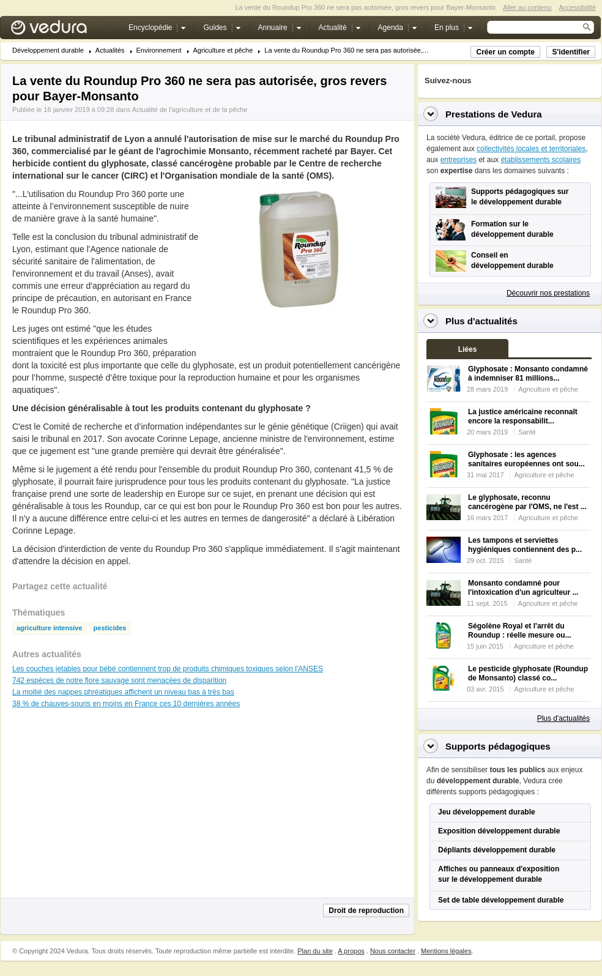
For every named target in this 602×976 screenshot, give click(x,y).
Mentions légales (446, 951)
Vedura (63, 30)
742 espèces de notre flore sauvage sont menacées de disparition (119, 680)
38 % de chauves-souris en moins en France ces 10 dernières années (126, 703)
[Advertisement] (303, 339)
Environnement (159, 50)
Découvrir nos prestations (548, 293)
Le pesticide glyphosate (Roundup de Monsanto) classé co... (528, 673)
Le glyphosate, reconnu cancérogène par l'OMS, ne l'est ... (527, 502)
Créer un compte (505, 52)
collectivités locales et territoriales (531, 148)
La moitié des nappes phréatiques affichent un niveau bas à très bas (123, 692)
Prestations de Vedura (493, 114)
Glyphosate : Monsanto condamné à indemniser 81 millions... (528, 373)
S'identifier (571, 52)
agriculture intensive (50, 628)
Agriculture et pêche (223, 50)
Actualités (110, 50)
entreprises (458, 159)
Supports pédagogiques (498, 746)
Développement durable (48, 50)
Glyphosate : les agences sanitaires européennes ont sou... (526, 459)
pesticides (110, 628)
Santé (527, 432)
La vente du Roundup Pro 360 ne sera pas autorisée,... (346, 50)
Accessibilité (577, 7)
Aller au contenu (527, 7)
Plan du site (314, 951)
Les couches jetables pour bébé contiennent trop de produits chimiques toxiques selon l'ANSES (167, 669)
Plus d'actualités (563, 718)
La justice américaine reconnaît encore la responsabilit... (523, 416)
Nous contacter (392, 951)
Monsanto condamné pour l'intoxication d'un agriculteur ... (523, 588)
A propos (351, 951)
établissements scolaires (540, 159)
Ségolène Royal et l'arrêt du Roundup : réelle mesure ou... (519, 630)
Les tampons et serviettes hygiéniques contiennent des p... (525, 545)
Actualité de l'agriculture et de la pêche (190, 109)
